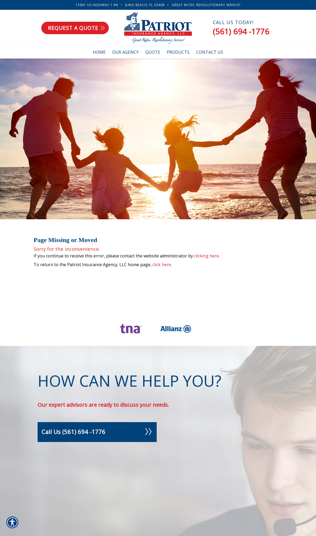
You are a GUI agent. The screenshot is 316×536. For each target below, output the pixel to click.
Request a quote (76, 28)
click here (161, 264)
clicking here (206, 256)
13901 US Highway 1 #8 (96, 5)
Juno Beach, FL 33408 (145, 5)
